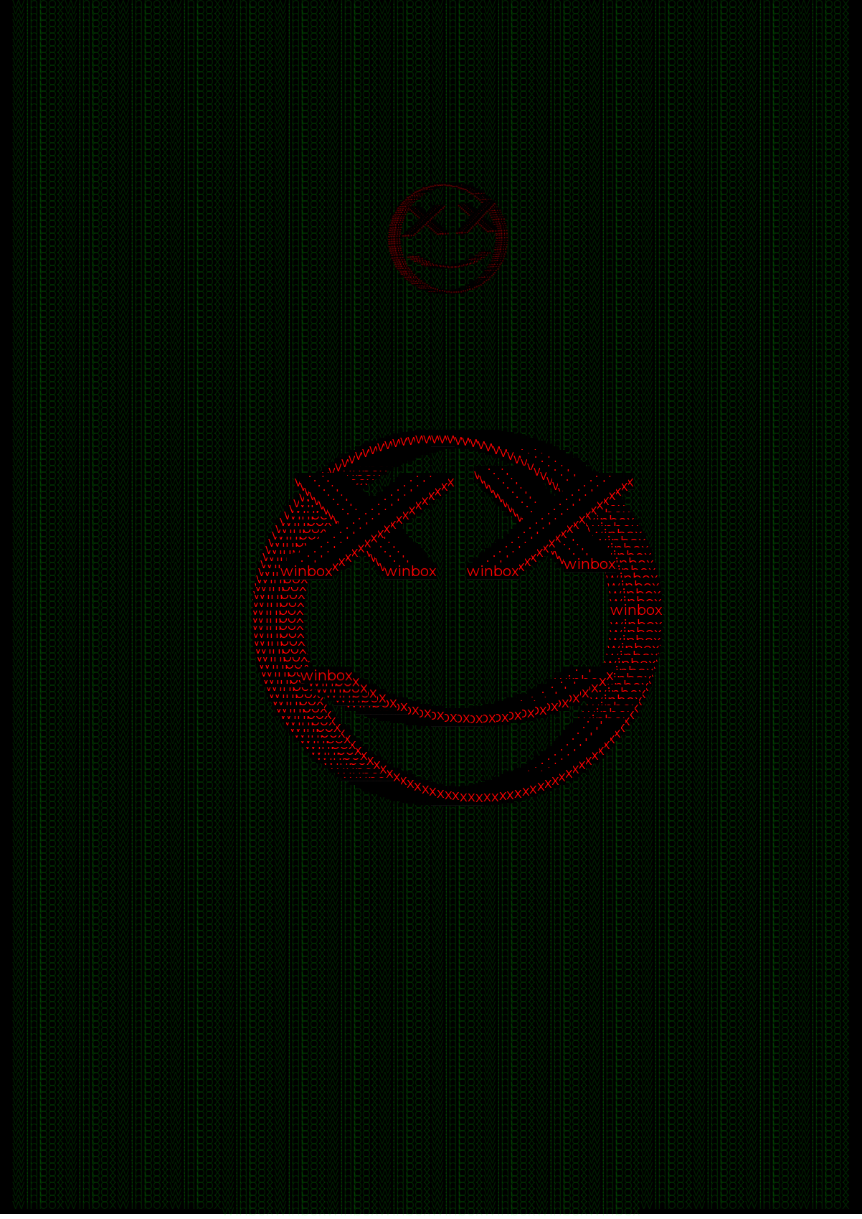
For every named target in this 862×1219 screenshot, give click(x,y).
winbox (38, 3)
